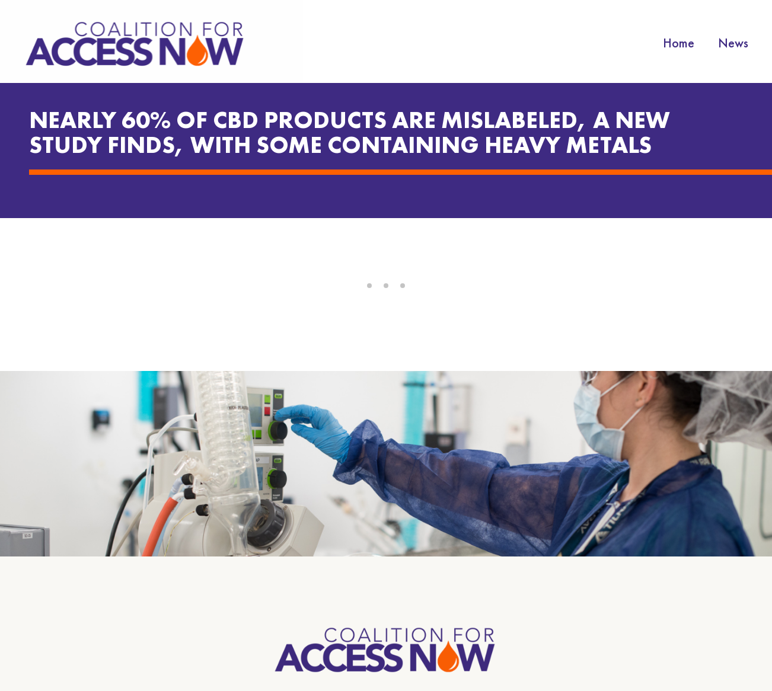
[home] (136, 43)
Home (678, 43)
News (733, 43)
